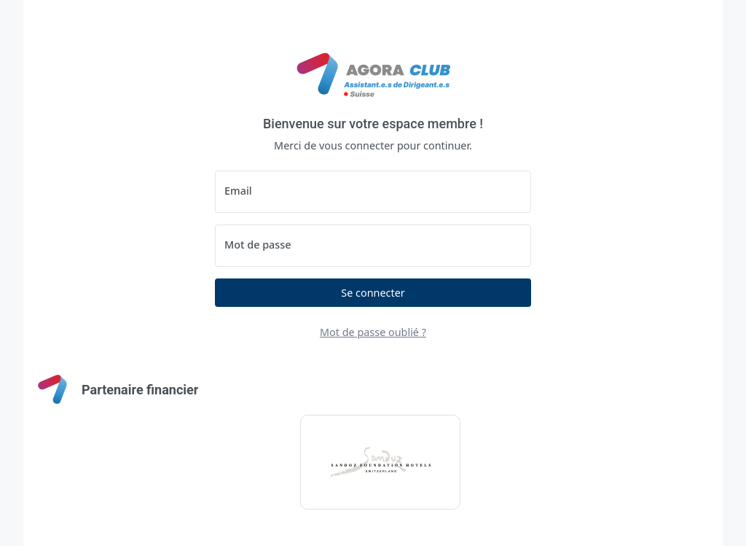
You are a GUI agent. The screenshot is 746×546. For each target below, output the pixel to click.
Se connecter (372, 293)
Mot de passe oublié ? (373, 332)
